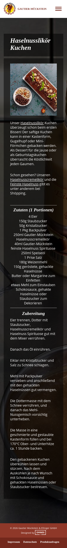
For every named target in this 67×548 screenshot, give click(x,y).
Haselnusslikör (32, 123)
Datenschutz (30, 542)
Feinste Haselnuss (24, 184)
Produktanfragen (49, 542)
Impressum (14, 542)
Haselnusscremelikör (27, 179)
